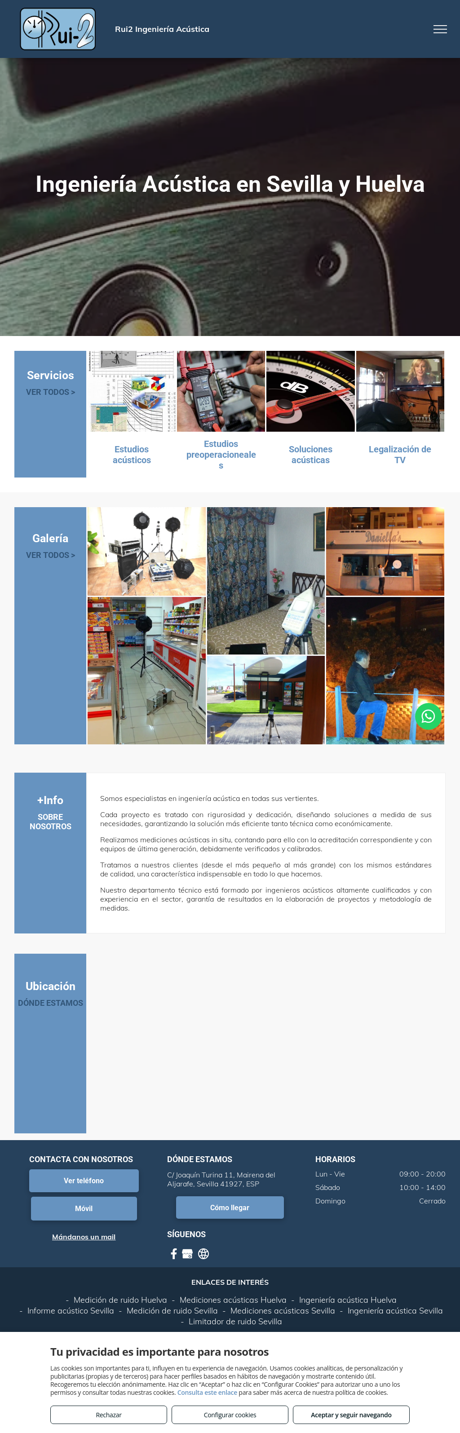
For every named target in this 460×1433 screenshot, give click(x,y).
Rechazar (108, 1415)
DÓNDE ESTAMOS (50, 1003)
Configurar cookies (230, 1415)
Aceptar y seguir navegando (351, 1415)
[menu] (440, 29)
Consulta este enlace (207, 1392)
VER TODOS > (50, 392)
